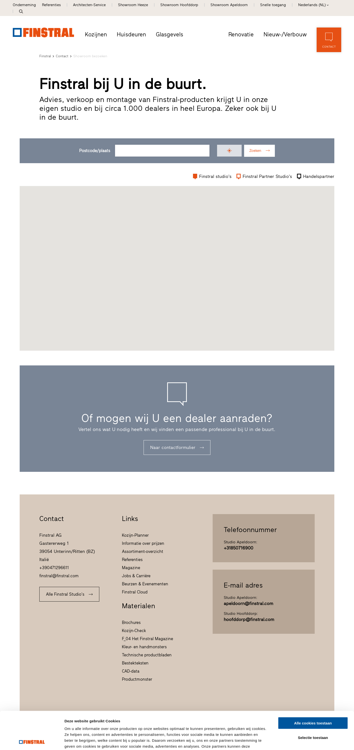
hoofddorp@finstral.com (249, 619)
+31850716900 (238, 548)
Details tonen (265, 740)
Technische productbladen (147, 654)
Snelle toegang (273, 5)
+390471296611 (54, 567)
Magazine (131, 567)
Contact (62, 56)
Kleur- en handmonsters (144, 646)
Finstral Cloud (135, 592)
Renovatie (241, 34)
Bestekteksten (135, 663)
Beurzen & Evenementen (145, 583)
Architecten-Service (89, 5)
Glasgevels (169, 34)
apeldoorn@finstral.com (248, 603)
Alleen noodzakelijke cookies (313, 714)
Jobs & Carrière (136, 575)
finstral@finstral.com (59, 575)
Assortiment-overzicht (142, 551)
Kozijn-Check (134, 630)
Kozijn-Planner (135, 535)
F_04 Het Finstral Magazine (147, 638)
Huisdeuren (131, 34)
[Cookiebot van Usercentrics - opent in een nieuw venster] (31, 740)
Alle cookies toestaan (313, 685)
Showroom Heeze (133, 5)
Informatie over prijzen (143, 543)
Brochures (131, 622)
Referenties (51, 5)
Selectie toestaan (313, 700)
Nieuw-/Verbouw (285, 34)
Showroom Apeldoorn (229, 5)
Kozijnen (96, 34)
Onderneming (24, 5)
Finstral (45, 56)
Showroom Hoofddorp (179, 5)
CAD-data (130, 671)
